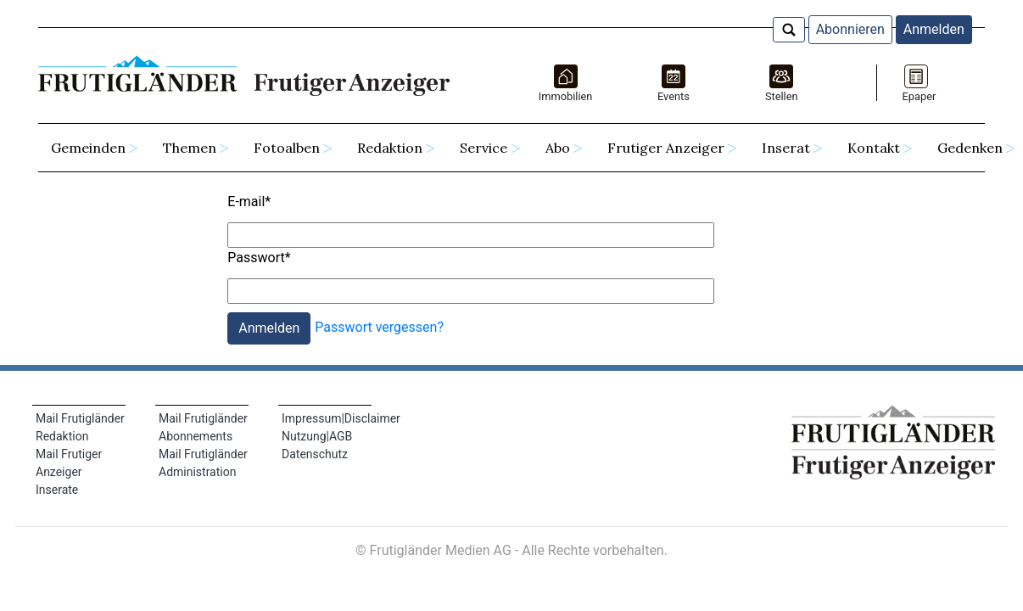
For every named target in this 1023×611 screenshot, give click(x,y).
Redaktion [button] (389, 147)
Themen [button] (189, 147)
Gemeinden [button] (88, 147)
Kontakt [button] (873, 147)
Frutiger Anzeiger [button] (665, 147)
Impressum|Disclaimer (341, 418)
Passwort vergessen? (379, 327)
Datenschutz (315, 454)
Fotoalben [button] (287, 147)
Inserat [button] (786, 147)
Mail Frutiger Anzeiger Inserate (69, 471)
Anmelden (933, 29)
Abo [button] (557, 147)
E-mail (249, 201)
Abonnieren (850, 29)
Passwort (258, 257)
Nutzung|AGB (317, 436)
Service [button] (483, 147)
